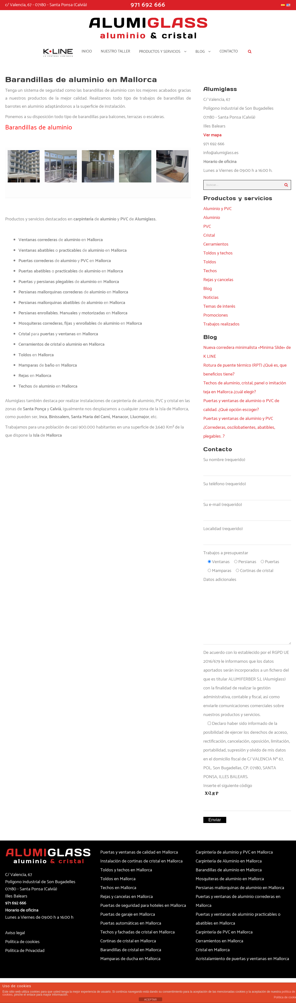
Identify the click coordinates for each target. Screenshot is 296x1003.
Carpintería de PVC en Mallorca (224, 932)
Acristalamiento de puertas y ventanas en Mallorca (242, 959)
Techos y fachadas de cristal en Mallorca (137, 932)
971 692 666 (15, 903)
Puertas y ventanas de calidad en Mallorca (139, 852)
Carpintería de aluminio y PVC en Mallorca (234, 852)
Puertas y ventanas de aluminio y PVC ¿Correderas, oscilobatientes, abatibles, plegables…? (239, 427)
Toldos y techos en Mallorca (126, 870)
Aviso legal (15, 933)
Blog (207, 288)
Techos (210, 271)
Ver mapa (212, 135)
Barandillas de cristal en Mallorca (130, 950)
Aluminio (211, 217)
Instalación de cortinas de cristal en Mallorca (141, 861)
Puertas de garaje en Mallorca (127, 914)
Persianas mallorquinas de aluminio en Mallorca (240, 888)
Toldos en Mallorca (118, 879)
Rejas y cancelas (218, 280)
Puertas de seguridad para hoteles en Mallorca (143, 905)
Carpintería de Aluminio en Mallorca (229, 861)
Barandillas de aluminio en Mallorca (229, 870)
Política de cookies (22, 942)
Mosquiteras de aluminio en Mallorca (230, 879)
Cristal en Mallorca (213, 950)
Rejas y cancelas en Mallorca (126, 896)
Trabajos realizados (221, 324)
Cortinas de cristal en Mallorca (128, 941)
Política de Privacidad (25, 950)
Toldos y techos (218, 253)
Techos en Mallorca (118, 888)
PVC (207, 226)
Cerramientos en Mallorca (219, 941)
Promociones (215, 315)
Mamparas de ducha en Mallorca (130, 959)
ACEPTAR (150, 999)
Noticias (211, 297)
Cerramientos (215, 244)
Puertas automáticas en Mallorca (130, 923)
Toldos (209, 262)
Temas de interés (219, 306)
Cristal (209, 235)
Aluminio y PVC (217, 209)
